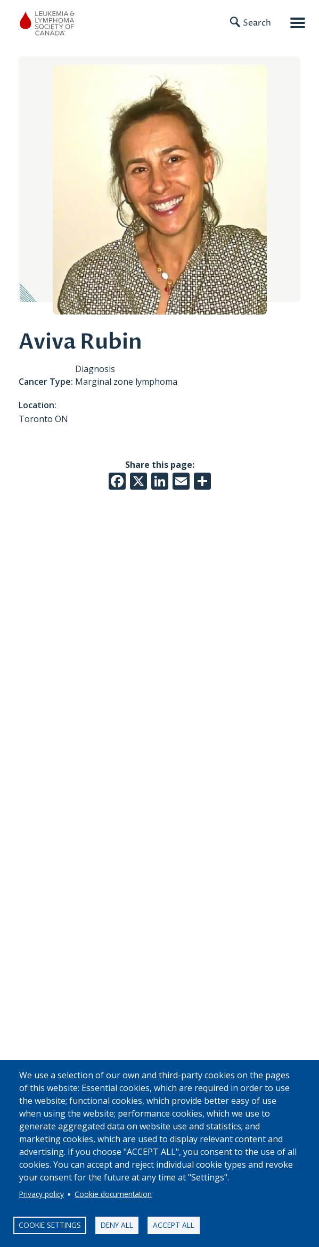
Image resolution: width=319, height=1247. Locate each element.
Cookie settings (50, 1225)
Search (257, 23)
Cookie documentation (113, 1194)
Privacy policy (41, 1194)
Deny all (117, 1225)
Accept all (173, 1225)
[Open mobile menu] (297, 23)
